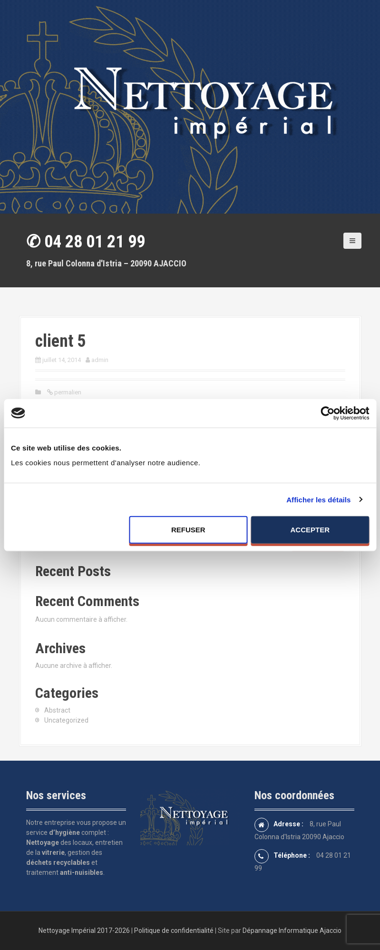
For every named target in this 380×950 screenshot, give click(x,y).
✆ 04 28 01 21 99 (85, 242)
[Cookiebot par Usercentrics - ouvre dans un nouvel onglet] (327, 413)
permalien (67, 392)
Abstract (57, 710)
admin (99, 359)
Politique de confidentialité (174, 930)
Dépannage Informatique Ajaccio (292, 930)
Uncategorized (66, 720)
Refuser (188, 530)
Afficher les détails (318, 499)
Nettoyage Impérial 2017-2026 (84, 930)
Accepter (310, 530)
